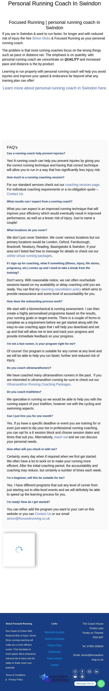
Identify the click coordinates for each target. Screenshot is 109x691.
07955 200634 (95, 646)
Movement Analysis (54, 632)
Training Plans (54, 645)
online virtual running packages (29, 256)
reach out (61, 437)
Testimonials (54, 651)
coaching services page (82, 185)
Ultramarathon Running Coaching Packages (39, 384)
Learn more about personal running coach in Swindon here (54, 88)
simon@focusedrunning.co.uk (28, 518)
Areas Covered (54, 658)
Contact (54, 664)
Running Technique (54, 638)
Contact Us (42, 514)
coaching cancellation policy (60, 289)
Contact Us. (15, 194)
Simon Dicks (41, 38)
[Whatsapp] (101, 683)
